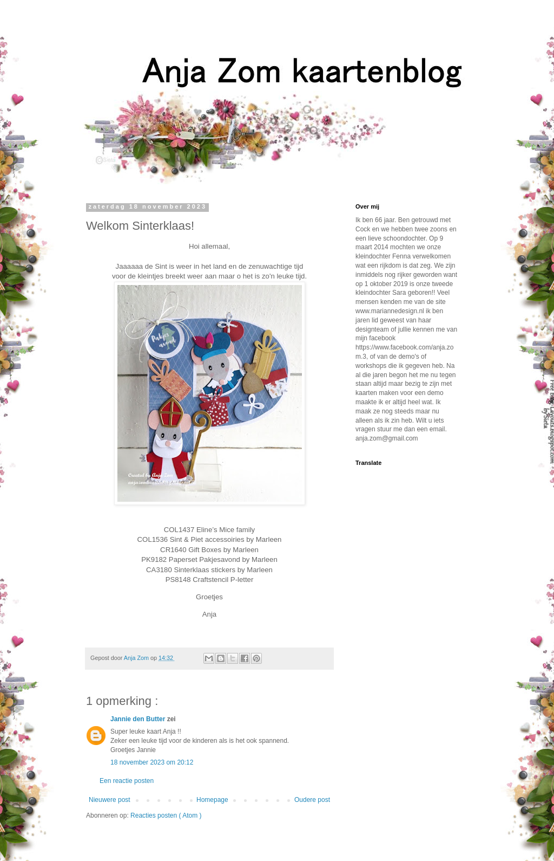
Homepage (212, 800)
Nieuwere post (109, 800)
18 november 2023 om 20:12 (151, 762)
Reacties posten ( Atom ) (165, 815)
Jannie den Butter (138, 719)
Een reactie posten (127, 781)
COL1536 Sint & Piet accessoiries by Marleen (209, 539)
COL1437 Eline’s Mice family (209, 530)
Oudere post (312, 800)
